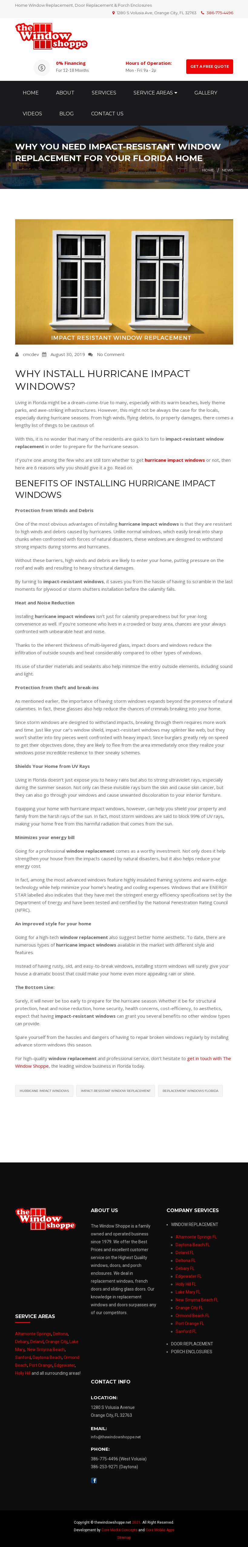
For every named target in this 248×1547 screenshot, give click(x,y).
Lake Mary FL (188, 1289)
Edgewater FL (189, 1273)
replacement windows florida (190, 1088)
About (65, 91)
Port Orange (40, 1362)
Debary (21, 1338)
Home (31, 91)
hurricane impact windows (44, 1088)
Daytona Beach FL (193, 1241)
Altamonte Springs (33, 1330)
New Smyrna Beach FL (197, 1296)
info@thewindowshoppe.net (116, 1434)
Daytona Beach (47, 1354)
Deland (37, 1338)
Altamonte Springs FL (196, 1233)
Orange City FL (189, 1304)
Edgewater (64, 1362)
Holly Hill (23, 1370)
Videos (32, 112)
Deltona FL (186, 1257)
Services (104, 91)
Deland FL (185, 1249)
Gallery (205, 91)
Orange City (56, 1338)
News (227, 167)
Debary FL (185, 1265)
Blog (66, 112)
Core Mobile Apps (160, 1527)
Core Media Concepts (119, 1527)
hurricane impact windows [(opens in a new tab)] (175, 457)
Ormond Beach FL (193, 1312)
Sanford (23, 1354)
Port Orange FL (190, 1320)
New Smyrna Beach (46, 1346)
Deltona (60, 1330)
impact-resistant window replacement (115, 1088)
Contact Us (107, 112)
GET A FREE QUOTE (209, 66)
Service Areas (153, 91)
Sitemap (124, 1534)
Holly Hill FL (186, 1281)
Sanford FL (186, 1328)
